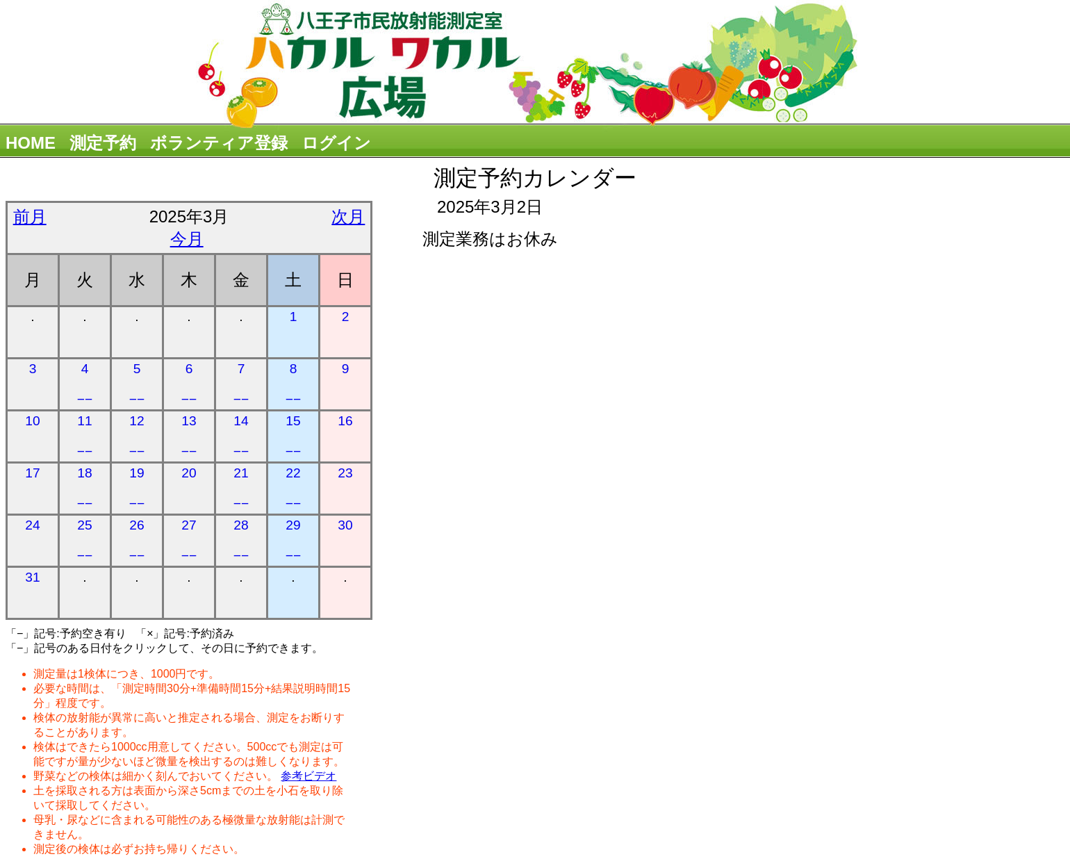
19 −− (137, 488)
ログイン (336, 142)
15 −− (293, 436)
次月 (348, 216)
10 (32, 420)
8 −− (293, 384)
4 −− (84, 384)
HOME (31, 142)
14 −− (241, 436)
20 (188, 473)
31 (32, 577)
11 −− (84, 436)
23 (345, 473)
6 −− (189, 384)
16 (345, 420)
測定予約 (102, 142)
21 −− (241, 488)
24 (32, 525)
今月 (187, 238)
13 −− (189, 436)
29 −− (293, 540)
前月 (30, 216)
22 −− (293, 488)
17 (32, 473)
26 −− (137, 540)
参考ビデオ (308, 776)
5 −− (137, 384)
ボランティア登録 (219, 142)
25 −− (84, 540)
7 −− (241, 384)
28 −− (241, 540)
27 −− (189, 540)
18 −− (84, 488)
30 (345, 525)
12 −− (137, 436)
